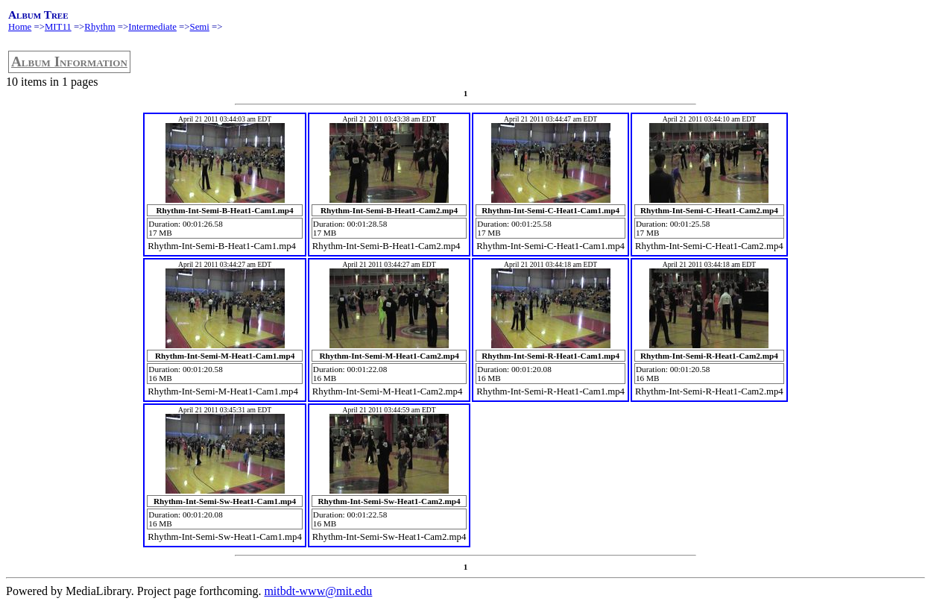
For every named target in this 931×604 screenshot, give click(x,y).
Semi (199, 27)
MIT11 (58, 27)
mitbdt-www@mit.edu (318, 591)
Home (19, 27)
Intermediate (152, 27)
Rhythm (99, 27)
